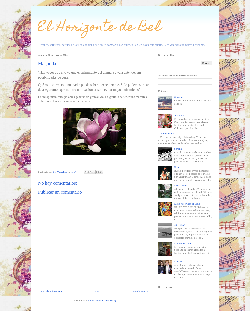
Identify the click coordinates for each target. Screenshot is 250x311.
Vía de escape (167, 133)
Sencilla (178, 148)
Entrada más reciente (51, 291)
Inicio (97, 291)
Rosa (176, 167)
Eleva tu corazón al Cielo (187, 203)
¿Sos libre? (179, 224)
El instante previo (183, 243)
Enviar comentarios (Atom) (102, 300)
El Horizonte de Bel (99, 28)
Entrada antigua (140, 291)
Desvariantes (180, 185)
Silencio (178, 97)
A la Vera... (180, 115)
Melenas (178, 261)
